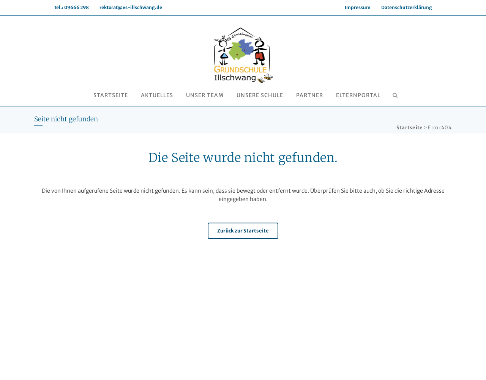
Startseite (409, 127)
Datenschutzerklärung (406, 7)
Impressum (358, 7)
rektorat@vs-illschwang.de (130, 7)
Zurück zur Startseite (243, 231)
